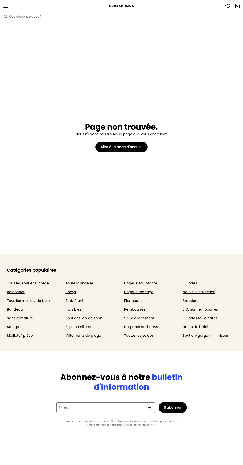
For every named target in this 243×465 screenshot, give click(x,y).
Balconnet (16, 291)
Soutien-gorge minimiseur (205, 335)
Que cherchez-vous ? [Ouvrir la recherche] (22, 16)
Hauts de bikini (195, 326)
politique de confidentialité (134, 425)
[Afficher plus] (155, 424)
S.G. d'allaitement (139, 318)
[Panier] (237, 6)
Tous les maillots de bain (28, 300)
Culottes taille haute (200, 318)
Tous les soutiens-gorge (28, 283)
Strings (13, 326)
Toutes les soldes (139, 335)
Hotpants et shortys (141, 326)
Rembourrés (135, 309)
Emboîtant (74, 300)
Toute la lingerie (79, 283)
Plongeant (133, 300)
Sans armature (20, 318)
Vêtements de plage (83, 335)
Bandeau (15, 309)
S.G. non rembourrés (200, 309)
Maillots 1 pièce (20, 335)
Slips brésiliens (78, 326)
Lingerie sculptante (140, 283)
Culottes (190, 283)
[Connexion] (228, 6)
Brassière (191, 300)
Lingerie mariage (139, 291)
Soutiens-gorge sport (83, 318)
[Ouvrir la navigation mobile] (5, 6)
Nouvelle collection (199, 291)
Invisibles (73, 309)
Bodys (70, 291)
